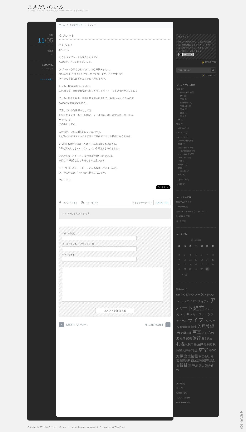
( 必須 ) (68, 233)
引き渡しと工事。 (184, 216)
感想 (189, 338)
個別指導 (185, 326)
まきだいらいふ (45, 7)
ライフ (196, 320)
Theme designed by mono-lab (84, 427)
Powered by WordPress (114, 427)
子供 (180, 161)
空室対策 (184, 103)
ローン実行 (181, 221)
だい (51, 54)
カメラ (181, 314)
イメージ (209, 309)
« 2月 (184, 274)
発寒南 (208, 344)
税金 (182, 116)
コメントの (183, 398)
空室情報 (191, 356)
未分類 (179, 184)
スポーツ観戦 (184, 141)
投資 (178, 89)
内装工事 (186, 332)
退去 (201, 365)
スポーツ (204, 314)
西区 (194, 360)
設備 (182, 109)
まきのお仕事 (186, 151)
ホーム (62, 25)
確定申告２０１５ (184, 202)
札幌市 (189, 344)
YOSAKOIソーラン (193, 294)
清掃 (200, 344)
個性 (194, 326)
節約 (180, 174)
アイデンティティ (197, 301)
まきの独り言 (184, 147)
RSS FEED (210, 62)
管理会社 (184, 106)
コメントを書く (46, 79)
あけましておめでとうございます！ (191, 211)
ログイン (180, 388)
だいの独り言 (76, 25)
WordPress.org (182, 402)
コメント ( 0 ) (161, 202)
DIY (182, 96)
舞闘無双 (185, 360)
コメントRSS (91, 202)
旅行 (180, 168)
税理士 (187, 350)
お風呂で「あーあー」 (77, 324)
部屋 (182, 113)
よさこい (182, 128)
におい (183, 301)
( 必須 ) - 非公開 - (78, 244)
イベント (180, 133)
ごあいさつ (181, 179)
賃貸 (184, 365)
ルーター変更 (182, 207)
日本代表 (206, 338)
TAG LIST (211, 75)
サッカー (192, 314)
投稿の (181, 393)
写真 (178, 124)
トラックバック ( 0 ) (142, 202)
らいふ (179, 137)
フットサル (183, 157)
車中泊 (183, 171)
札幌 (180, 343)
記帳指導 (203, 360)
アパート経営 (184, 92)
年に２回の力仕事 (154, 324)
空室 (182, 99)
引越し (181, 164)
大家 (205, 332)
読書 (180, 144)
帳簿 (182, 338)
